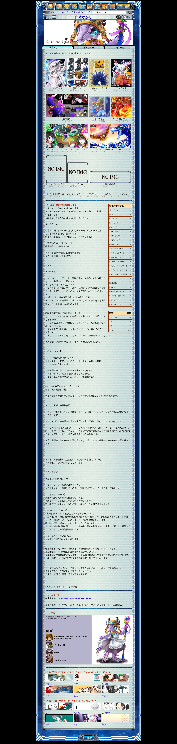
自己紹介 (120, 47)
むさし (48, 695)
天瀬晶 (48, 684)
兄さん (77, 713)
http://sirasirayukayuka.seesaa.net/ (75, 598)
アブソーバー (54, 12)
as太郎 (105, 695)
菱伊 (104, 724)
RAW (76, 684)
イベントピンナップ (80, 12)
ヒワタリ (106, 713)
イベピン (65, 12)
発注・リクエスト (57, 47)
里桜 (76, 695)
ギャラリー (89, 47)
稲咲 (47, 724)
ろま (76, 724)
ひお (47, 713)
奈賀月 (105, 684)
